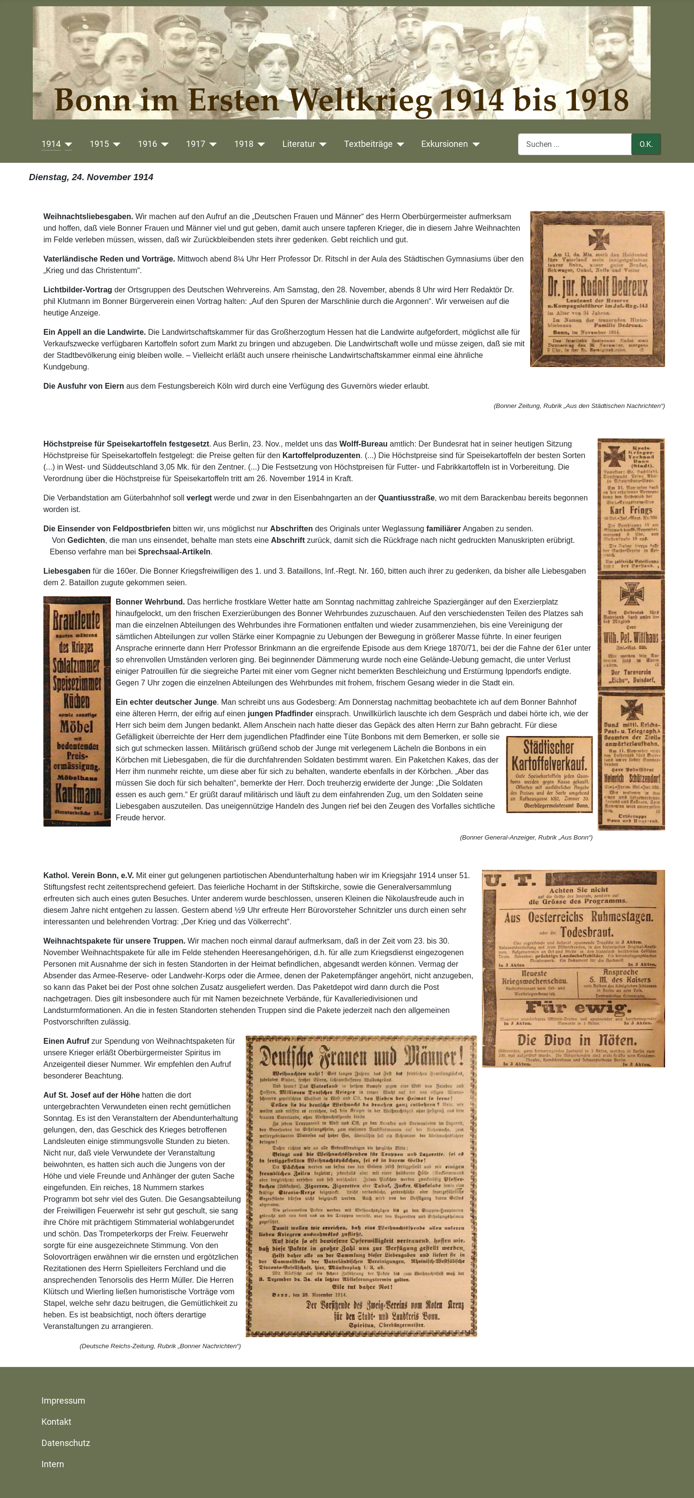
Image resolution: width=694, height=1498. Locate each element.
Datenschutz (65, 1443)
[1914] (67, 144)
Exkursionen (444, 144)
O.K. (646, 144)
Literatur (298, 144)
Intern (52, 1464)
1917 (195, 144)
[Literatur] (321, 144)
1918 (244, 144)
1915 (99, 144)
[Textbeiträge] (399, 144)
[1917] (211, 144)
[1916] (163, 144)
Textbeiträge (368, 144)
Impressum (63, 1401)
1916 (147, 144)
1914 (51, 144)
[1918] (260, 144)
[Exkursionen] (474, 144)
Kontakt (56, 1422)
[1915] (115, 144)
